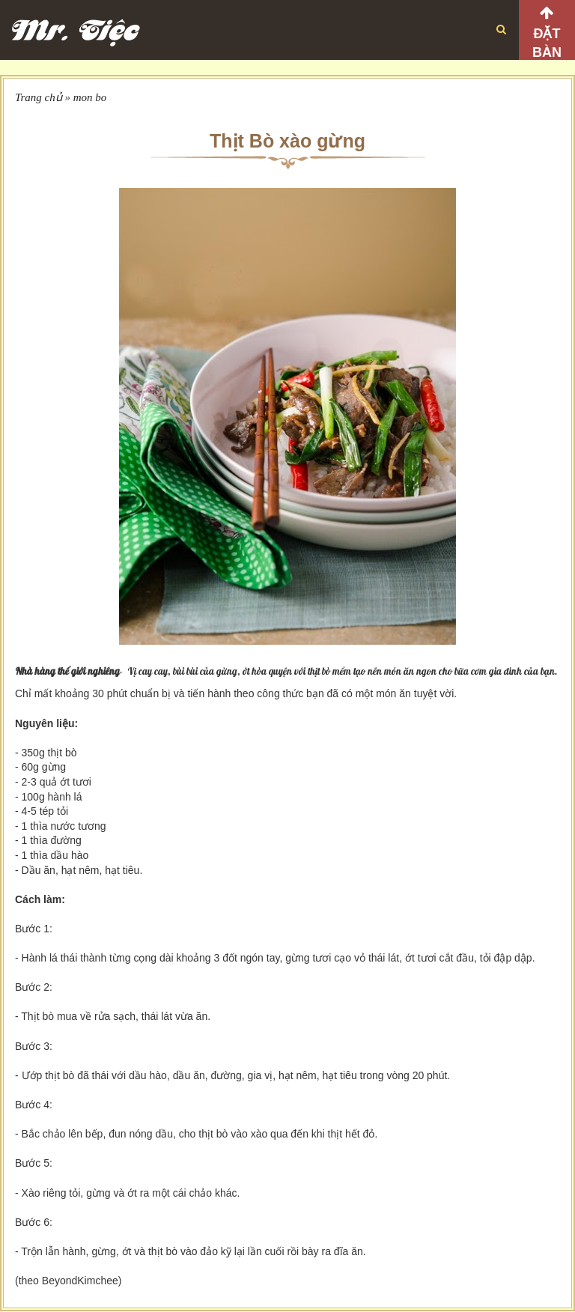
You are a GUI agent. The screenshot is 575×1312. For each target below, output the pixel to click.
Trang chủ (38, 97)
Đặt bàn (547, 43)
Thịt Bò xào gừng (287, 140)
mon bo (90, 97)
